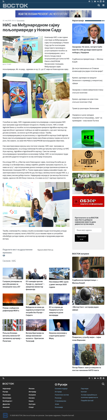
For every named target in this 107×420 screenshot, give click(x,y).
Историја (58, 392)
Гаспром (6, 261)
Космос (32, 398)
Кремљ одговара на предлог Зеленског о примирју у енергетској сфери (87, 80)
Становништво (60, 401)
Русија (5, 392)
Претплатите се (81, 238)
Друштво (6, 404)
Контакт (84, 392)
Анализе (6, 407)
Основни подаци (61, 388)
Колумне (32, 395)
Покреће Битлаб (87, 400)
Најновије (7, 388)
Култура (32, 404)
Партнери (84, 388)
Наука (31, 401)
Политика (7, 395)
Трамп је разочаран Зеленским (85, 108)
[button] (103, 5)
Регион (31, 388)
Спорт (31, 407)
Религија (58, 398)
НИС (14, 261)
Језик (57, 404)
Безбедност (7, 401)
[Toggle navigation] (102, 5)
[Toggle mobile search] (98, 5)
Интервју (32, 392)
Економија (20, 20)
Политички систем (62, 395)
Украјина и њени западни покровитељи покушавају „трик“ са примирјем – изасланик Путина (87, 118)
